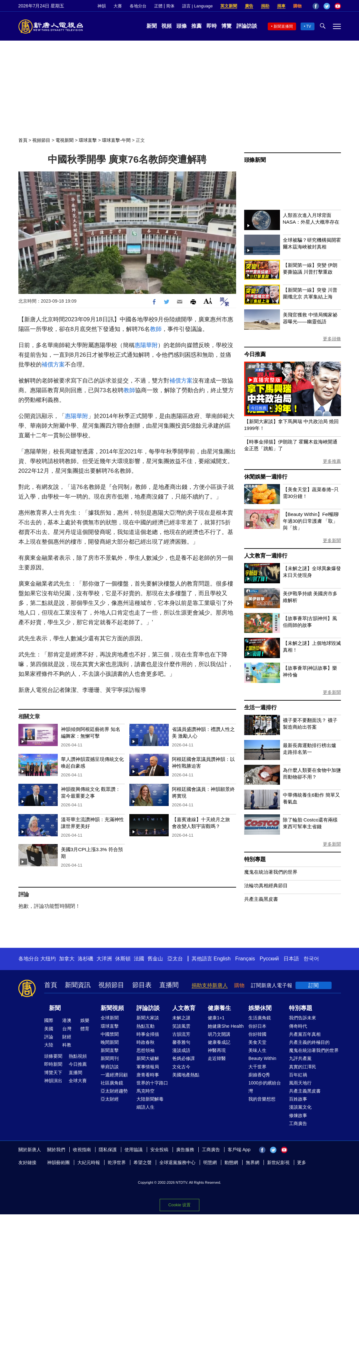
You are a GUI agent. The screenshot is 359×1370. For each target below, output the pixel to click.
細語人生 (145, 1107)
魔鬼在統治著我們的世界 (270, 872)
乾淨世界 (117, 1162)
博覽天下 (53, 1072)
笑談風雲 (181, 1026)
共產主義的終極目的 (309, 1042)
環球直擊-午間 (116, 140)
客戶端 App (239, 1149)
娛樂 (84, 1020)
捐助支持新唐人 (210, 985)
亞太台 (175, 958)
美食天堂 (257, 1042)
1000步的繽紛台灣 (264, 1086)
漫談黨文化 (300, 1107)
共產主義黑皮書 (261, 899)
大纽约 (48, 958)
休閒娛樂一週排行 (265, 477)
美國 (48, 1028)
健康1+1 (216, 1017)
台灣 (66, 1028)
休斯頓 (123, 958)
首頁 (22, 140)
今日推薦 (255, 354)
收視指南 (82, 1149)
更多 (301, 1162)
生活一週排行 (260, 707)
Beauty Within (262, 1058)
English (222, 958)
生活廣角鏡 (259, 1017)
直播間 (169, 984)
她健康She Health (226, 1026)
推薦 (196, 26)
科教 (66, 1044)
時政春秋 (145, 1042)
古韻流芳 (181, 1034)
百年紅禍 (298, 1074)
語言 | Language (197, 6)
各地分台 (138, 6)
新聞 (151, 26)
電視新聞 (64, 140)
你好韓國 (257, 1034)
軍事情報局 (147, 1066)
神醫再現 (217, 1050)
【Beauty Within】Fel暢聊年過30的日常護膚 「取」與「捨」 (311, 520)
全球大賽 (78, 1080)
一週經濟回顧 (114, 1074)
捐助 (265, 6)
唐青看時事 (147, 1074)
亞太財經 (110, 1099)
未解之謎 (181, 1017)
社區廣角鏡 (112, 1082)
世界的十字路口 (152, 1082)
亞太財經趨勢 (114, 1090)
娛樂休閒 (260, 1008)
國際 (48, 1020)
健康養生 (219, 1008)
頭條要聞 (53, 1056)
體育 (84, 1028)
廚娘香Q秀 (259, 1074)
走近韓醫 (217, 1058)
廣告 (249, 6)
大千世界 (257, 1066)
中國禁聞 (110, 1034)
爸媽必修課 (183, 1058)
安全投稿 (159, 1149)
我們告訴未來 (302, 1017)
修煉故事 (298, 1115)
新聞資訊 (78, 984)
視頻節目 (41, 140)
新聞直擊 (110, 1050)
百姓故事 (298, 1099)
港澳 (66, 1020)
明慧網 (210, 1162)
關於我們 (56, 1149)
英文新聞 (228, 6)
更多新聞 (332, 540)
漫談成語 (181, 1050)
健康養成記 (219, 1042)
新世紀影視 (278, 1162)
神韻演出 (53, 1080)
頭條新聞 (255, 160)
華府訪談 (110, 1066)
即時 (211, 26)
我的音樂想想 (261, 1099)
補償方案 (53, 364)
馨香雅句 (181, 1042)
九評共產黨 (300, 1058)
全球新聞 (110, 1017)
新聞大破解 (147, 1058)
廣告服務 (185, 1149)
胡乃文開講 (219, 1034)
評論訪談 (246, 26)
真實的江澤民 (302, 1066)
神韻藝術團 (58, 1162)
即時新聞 (53, 1064)
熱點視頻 (78, 1056)
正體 (158, 6)
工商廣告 (298, 1123)
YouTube (337, 6)
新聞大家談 (147, 1017)
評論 (48, 1036)
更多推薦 (332, 461)
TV (308, 26)
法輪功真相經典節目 (266, 885)
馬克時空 (145, 1090)
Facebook (316, 6)
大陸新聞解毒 (150, 1099)
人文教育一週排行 (265, 556)
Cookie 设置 (179, 1204)
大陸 (48, 1044)
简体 (170, 6)
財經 (66, 1036)
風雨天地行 (300, 1082)
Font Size (208, 300)
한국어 (311, 958)
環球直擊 (88, 140)
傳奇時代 (298, 1026)
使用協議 (134, 1149)
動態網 (231, 1162)
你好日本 (257, 1026)
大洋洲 (104, 958)
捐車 (281, 6)
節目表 (142, 984)
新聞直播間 (283, 26)
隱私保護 (108, 1149)
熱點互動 (145, 1026)
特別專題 (255, 859)
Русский (269, 958)
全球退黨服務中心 (177, 1162)
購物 (297, 6)
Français (245, 958)
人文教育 (183, 1008)
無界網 (252, 1162)
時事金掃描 (147, 1034)
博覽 (226, 26)
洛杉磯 (85, 958)
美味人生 (257, 1050)
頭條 (181, 26)
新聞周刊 (110, 1058)
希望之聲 (143, 1162)
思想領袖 (145, 1050)
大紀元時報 (88, 1162)
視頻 (166, 26)
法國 (139, 958)
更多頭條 (332, 338)
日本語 (291, 958)
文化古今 (181, 1066)
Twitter (327, 6)
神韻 (101, 6)
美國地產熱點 (185, 1074)
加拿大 (67, 958)
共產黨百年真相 (305, 1034)
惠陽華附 (146, 345)
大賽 (118, 6)
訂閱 (313, 985)
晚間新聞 (110, 1042)
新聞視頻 (112, 1008)
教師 (156, 329)
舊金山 (155, 958)
